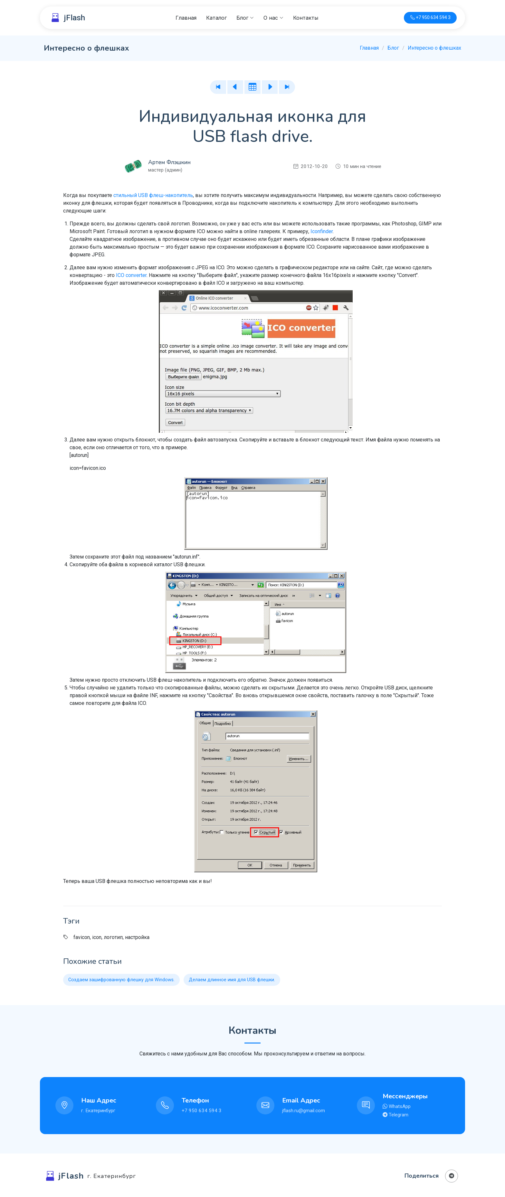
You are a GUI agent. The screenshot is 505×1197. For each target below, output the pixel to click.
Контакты (305, 18)
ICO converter (131, 275)
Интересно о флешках (434, 48)
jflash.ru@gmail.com (303, 1110)
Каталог (216, 18)
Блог (393, 48)
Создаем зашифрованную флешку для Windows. (121, 980)
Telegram (397, 1115)
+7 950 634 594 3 (202, 1110)
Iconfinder (321, 231)
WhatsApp (399, 1106)
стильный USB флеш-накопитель (153, 195)
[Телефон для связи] (430, 18)
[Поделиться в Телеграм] (451, 1176)
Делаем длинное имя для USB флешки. (232, 980)
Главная (186, 18)
